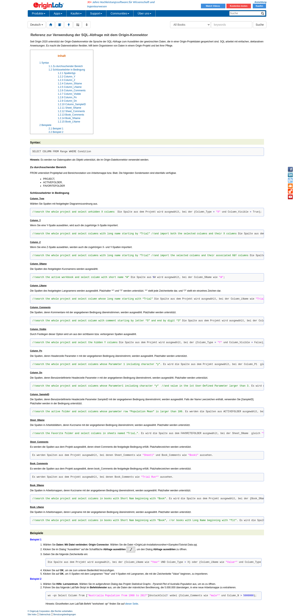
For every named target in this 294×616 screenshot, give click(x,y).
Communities (119, 13)
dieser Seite (131, 603)
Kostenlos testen (238, 6)
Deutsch (36, 24)
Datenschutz (45, 614)
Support (96, 13)
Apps (58, 13)
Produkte (38, 13)
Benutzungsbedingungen (64, 614)
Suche (260, 24)
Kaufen (259, 6)
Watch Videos (213, 6)
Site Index (32, 614)
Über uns (144, 13)
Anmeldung (260, 2)
